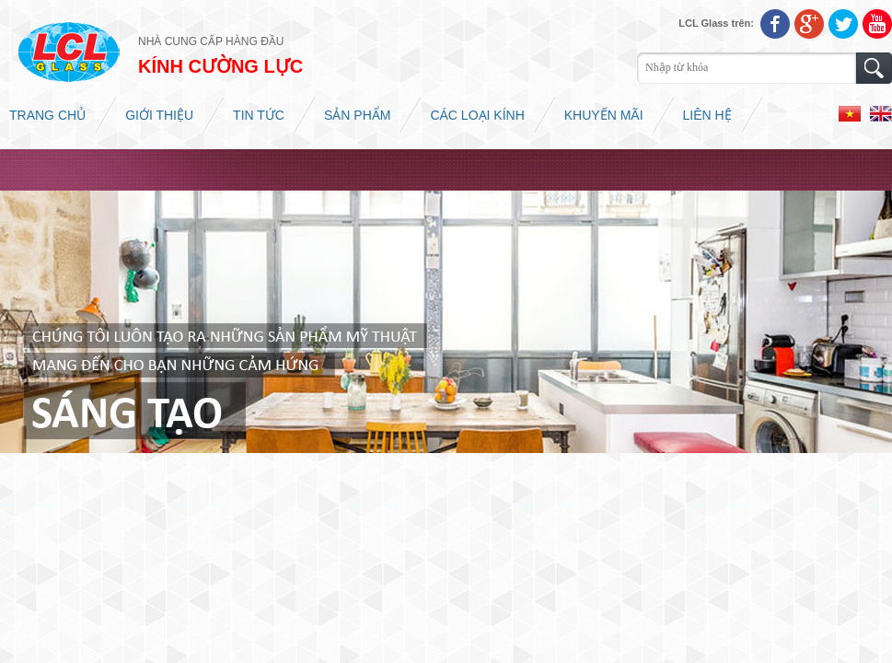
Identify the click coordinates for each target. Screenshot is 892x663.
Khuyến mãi (603, 115)
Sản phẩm (357, 115)
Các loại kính (477, 115)
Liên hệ (707, 115)
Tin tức (258, 115)
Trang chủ (47, 115)
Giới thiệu (159, 115)
